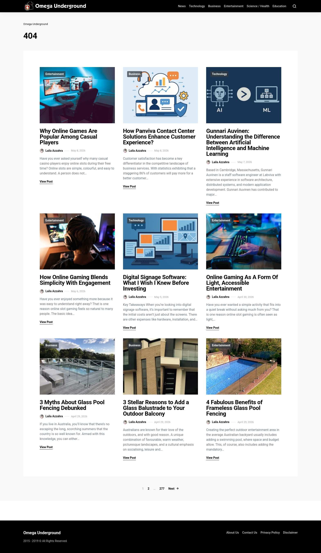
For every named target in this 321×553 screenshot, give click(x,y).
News (182, 6)
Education (279, 6)
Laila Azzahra (51, 151)
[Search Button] (294, 6)
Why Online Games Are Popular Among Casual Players (68, 137)
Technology (197, 6)
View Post (46, 181)
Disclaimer (290, 532)
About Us (232, 532)
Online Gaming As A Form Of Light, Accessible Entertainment (242, 283)
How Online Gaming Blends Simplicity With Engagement (75, 280)
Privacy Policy (270, 532)
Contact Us (249, 532)
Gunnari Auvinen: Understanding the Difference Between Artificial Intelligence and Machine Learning (243, 142)
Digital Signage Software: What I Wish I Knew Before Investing (156, 283)
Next (171, 488)
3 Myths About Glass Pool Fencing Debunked (72, 405)
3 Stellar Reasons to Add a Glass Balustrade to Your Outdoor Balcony (156, 408)
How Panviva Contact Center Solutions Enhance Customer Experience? (159, 137)
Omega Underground (35, 24)
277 (161, 488)
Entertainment (233, 6)
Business (214, 6)
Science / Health (258, 6)
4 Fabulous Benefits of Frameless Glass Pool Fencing (234, 408)
